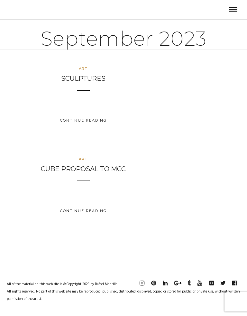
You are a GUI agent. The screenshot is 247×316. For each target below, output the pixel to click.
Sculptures (83, 78)
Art (83, 68)
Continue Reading (83, 120)
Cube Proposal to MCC (83, 169)
